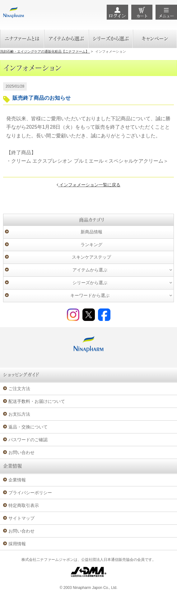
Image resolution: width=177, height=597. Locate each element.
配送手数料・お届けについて (36, 401)
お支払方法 (19, 414)
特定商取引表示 (23, 505)
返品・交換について (28, 426)
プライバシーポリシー (30, 492)
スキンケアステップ (91, 257)
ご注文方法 (19, 388)
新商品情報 (91, 231)
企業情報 (17, 479)
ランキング (91, 244)
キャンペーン (155, 38)
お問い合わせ (21, 452)
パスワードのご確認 (28, 439)
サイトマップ (21, 518)
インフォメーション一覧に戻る (88, 184)
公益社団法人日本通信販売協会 (107, 559)
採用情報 (17, 543)
